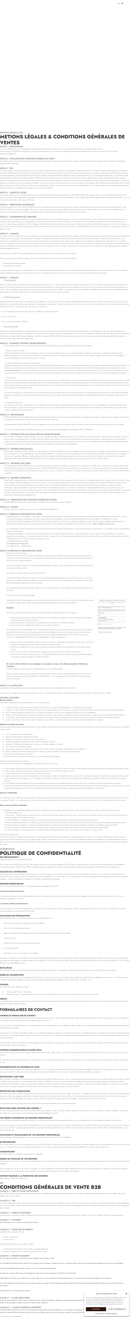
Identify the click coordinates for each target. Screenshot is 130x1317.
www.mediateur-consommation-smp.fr (17, 544)
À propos (94, 3)
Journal (104, 3)
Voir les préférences (117, 1309)
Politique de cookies (99, 1313)
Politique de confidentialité (111, 1313)
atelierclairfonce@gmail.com (13, 370)
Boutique (84, 3)
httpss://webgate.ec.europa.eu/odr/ (104, 524)
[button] (126, 1294)
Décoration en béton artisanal (66, 3)
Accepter (96, 1309)
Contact (113, 3)
